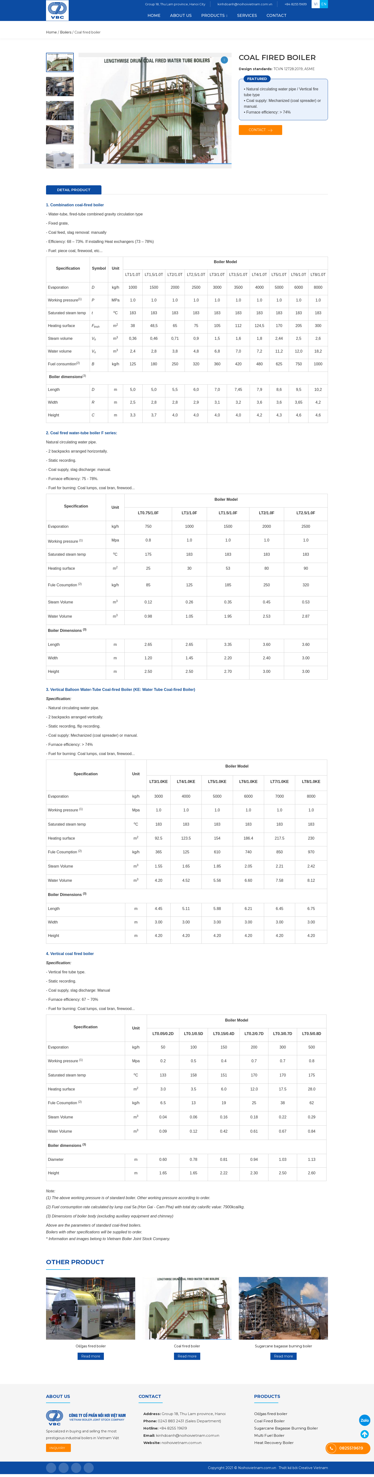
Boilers (65, 32)
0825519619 (364, 1420)
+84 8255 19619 (296, 7)
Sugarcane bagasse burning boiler (283, 1347)
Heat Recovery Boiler (274, 1444)
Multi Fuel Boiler (269, 1437)
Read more (90, 1358)
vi (316, 7)
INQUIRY (59, 1450)
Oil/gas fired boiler (91, 1347)
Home (153, 18)
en (324, 7)
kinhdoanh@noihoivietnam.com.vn (245, 7)
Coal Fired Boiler (269, 1422)
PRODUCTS (213, 18)
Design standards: (255, 69)
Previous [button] (59, 168)
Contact (277, 18)
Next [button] (62, 58)
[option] (60, 86)
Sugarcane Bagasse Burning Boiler (286, 1429)
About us (181, 18)
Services (247, 18)
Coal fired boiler (187, 1347)
